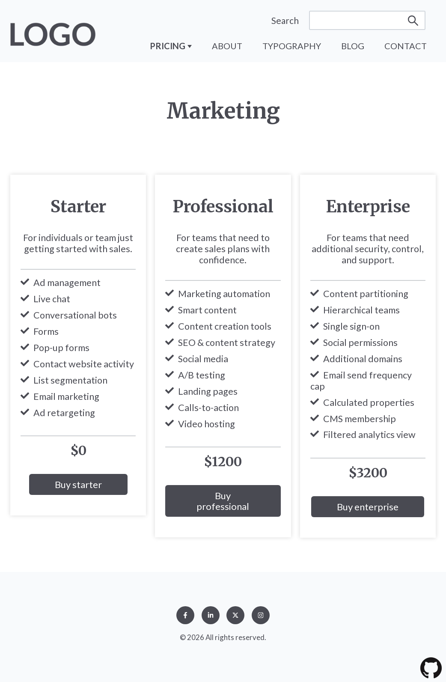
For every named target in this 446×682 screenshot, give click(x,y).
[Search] (367, 20)
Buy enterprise (367, 506)
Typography (291, 46)
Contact (405, 46)
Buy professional (222, 501)
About (227, 46)
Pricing (168, 46)
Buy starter (78, 484)
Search (285, 20)
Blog (352, 46)
